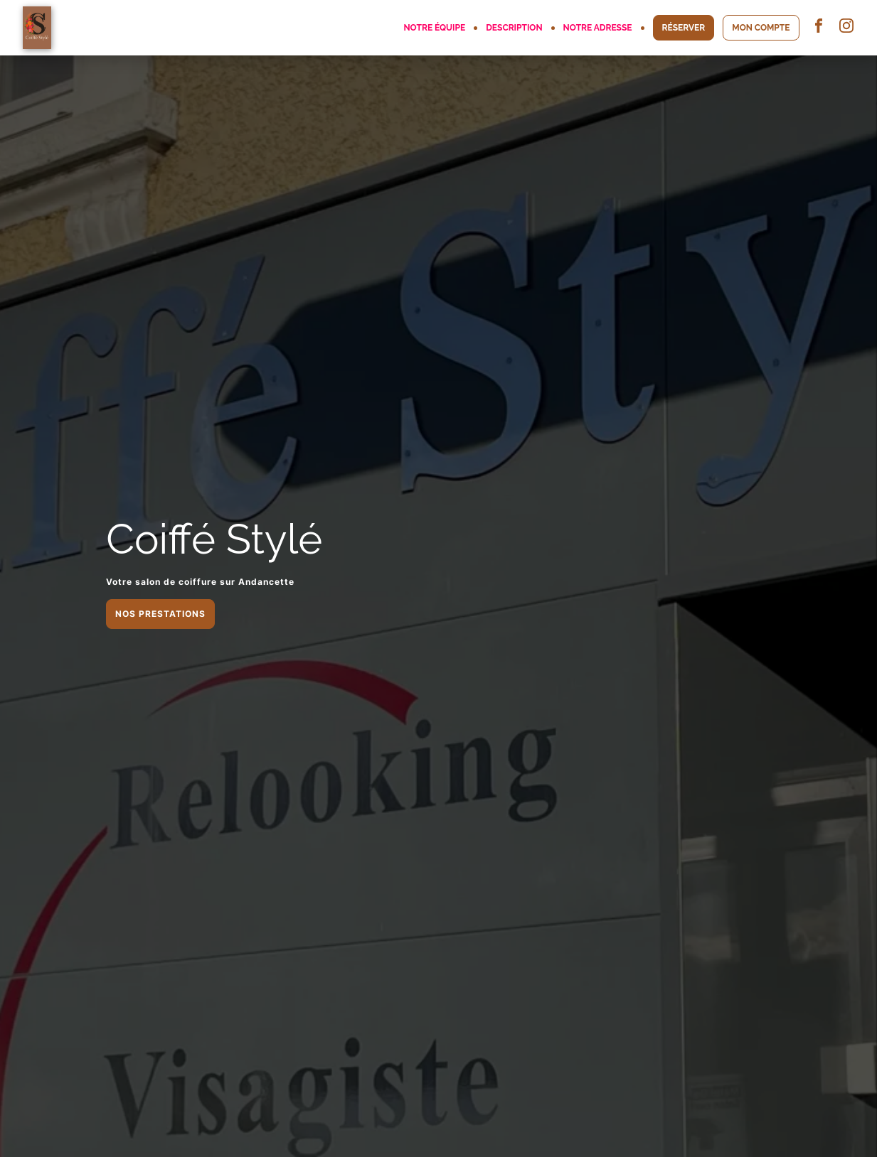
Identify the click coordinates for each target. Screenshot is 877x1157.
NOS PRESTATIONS (160, 613)
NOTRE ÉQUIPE (434, 28)
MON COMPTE (761, 28)
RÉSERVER (684, 28)
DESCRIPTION (514, 28)
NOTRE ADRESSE (597, 28)
